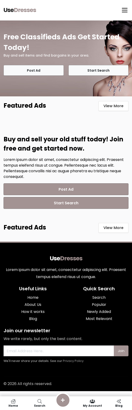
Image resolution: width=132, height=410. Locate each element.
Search (99, 297)
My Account (92, 403)
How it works (33, 311)
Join (121, 350)
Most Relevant (99, 318)
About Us (33, 304)
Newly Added (99, 311)
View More (113, 106)
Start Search (98, 70)
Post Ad (33, 70)
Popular (99, 304)
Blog (33, 318)
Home (32, 297)
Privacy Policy (73, 361)
